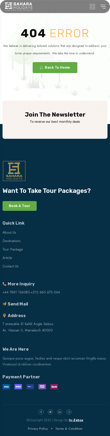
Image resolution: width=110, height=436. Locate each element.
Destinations (12, 240)
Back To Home (55, 67)
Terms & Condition (68, 428)
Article (7, 257)
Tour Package (13, 249)
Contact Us (11, 266)
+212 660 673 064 (45, 292)
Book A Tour (19, 206)
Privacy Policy (38, 428)
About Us (9, 232)
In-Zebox (76, 420)
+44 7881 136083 (16, 292)
